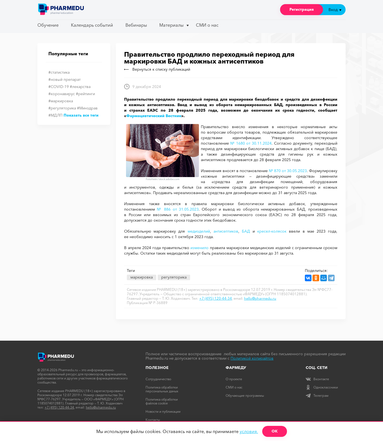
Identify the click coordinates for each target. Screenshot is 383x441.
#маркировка (60, 100)
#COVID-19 (58, 86)
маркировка (141, 277)
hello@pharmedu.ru (260, 298)
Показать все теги (81, 115)
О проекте (234, 379)
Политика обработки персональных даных (162, 389)
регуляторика (174, 277)
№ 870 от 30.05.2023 (288, 170)
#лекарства (80, 86)
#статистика (59, 72)
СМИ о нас (207, 25)
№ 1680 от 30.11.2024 (251, 143)
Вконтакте (317, 379)
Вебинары (136, 25)
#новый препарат (64, 79)
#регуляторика (62, 108)
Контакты (153, 420)
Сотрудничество (158, 379)
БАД (246, 231)
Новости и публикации (163, 411)
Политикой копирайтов (252, 358)
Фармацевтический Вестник (153, 115)
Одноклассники (322, 387)
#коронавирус (61, 93)
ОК (275, 431)
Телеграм (317, 395)
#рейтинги (85, 93)
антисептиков (226, 231)
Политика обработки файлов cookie (162, 401)
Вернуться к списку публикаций (157, 69)
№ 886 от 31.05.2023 (178, 209)
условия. (249, 431)
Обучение (48, 25)
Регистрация (301, 9)
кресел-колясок (271, 231)
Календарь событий (92, 25)
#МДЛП (55, 115)
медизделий (199, 231)
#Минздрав (87, 108)
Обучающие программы (245, 395)
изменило (199, 247)
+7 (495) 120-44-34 (215, 298)
